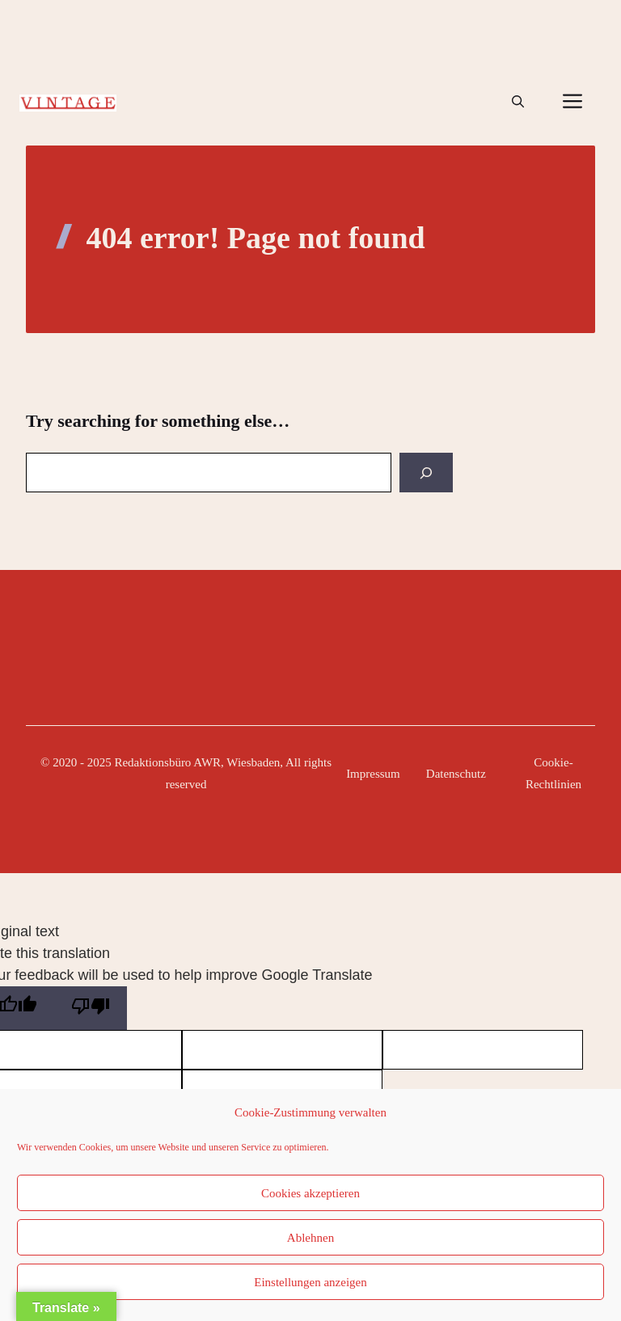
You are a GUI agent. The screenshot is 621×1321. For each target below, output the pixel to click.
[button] (517, 102)
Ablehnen (310, 1237)
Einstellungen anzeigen (310, 1282)
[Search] (426, 472)
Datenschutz (456, 773)
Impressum (373, 773)
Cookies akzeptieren (310, 1193)
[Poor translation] (90, 1008)
